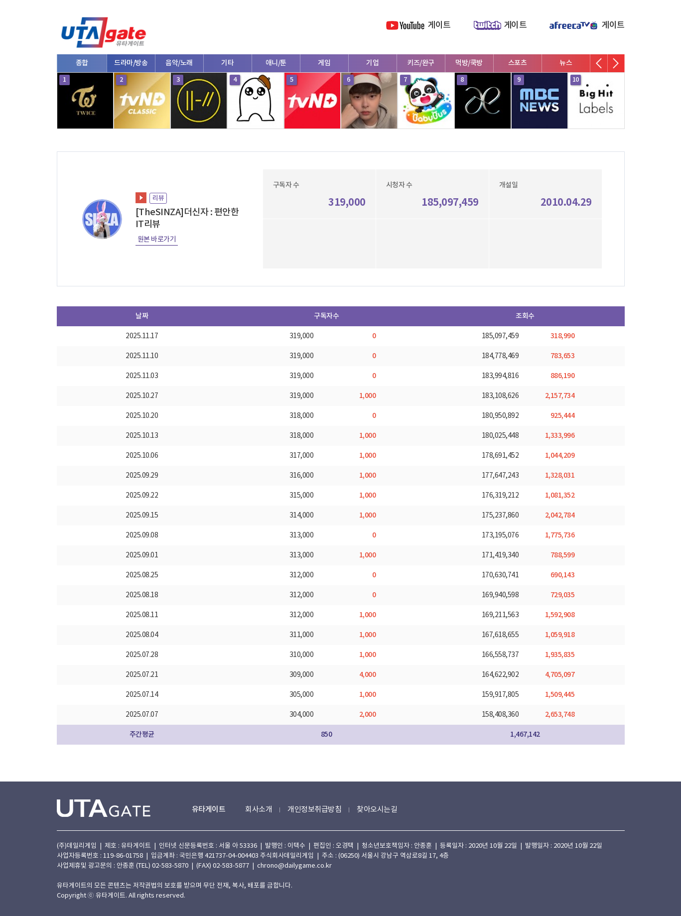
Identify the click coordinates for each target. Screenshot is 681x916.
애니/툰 (276, 63)
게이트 (439, 25)
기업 (372, 63)
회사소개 (258, 809)
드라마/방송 (130, 63)
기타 (227, 63)
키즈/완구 (420, 63)
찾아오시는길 (377, 809)
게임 (324, 63)
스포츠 (517, 63)
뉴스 (565, 63)
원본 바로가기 (156, 240)
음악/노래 (179, 63)
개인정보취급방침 (314, 809)
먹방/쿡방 (469, 63)
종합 (82, 63)
